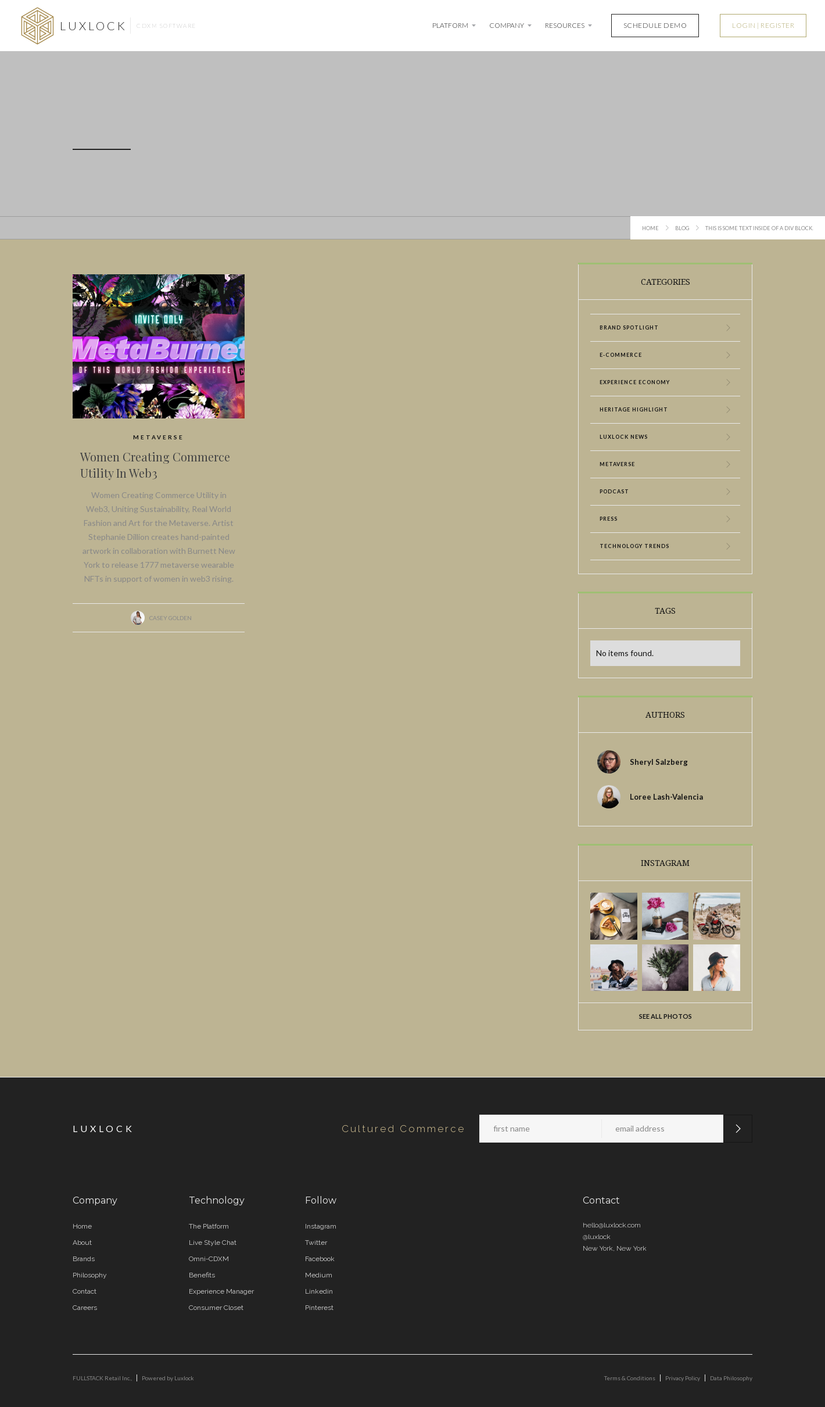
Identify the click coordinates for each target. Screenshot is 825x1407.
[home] (107, 25)
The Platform (209, 1226)
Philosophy (90, 1275)
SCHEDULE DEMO (655, 25)
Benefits (202, 1275)
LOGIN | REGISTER (763, 25)
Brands (84, 1259)
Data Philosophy (731, 1377)
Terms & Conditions (629, 1377)
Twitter (316, 1242)
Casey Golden (170, 617)
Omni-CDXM (209, 1259)
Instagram (320, 1226)
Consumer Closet (216, 1308)
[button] (454, 25)
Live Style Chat (212, 1242)
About (82, 1242)
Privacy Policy (682, 1377)
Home (650, 228)
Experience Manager (221, 1291)
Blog (682, 228)
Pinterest (319, 1308)
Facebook (320, 1259)
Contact (84, 1291)
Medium (318, 1275)
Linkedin (319, 1291)
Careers (85, 1308)
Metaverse (158, 437)
